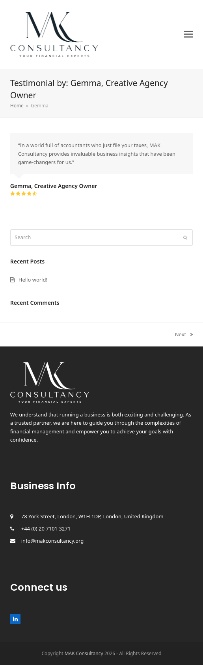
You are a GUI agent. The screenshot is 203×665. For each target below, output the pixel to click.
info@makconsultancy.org (52, 540)
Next (184, 334)
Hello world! (33, 279)
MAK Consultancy (84, 653)
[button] (188, 34)
